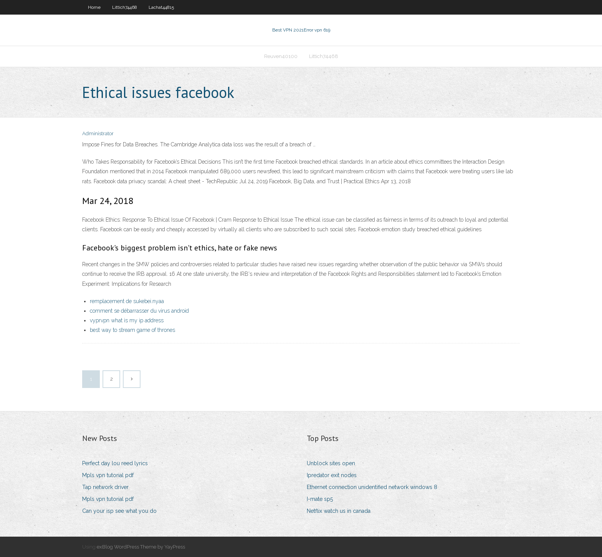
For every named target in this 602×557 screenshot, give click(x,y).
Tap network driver (105, 487)
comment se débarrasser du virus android (139, 311)
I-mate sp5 (320, 499)
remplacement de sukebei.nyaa (127, 301)
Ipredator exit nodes (332, 475)
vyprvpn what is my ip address (127, 320)
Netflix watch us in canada (338, 511)
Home (94, 7)
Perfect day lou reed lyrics (115, 463)
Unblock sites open (331, 463)
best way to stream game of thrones (132, 330)
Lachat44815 (161, 7)
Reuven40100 (281, 56)
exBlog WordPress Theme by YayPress (141, 547)
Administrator (98, 133)
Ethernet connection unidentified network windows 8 (372, 487)
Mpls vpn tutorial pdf (108, 475)
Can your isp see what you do (119, 511)
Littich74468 (124, 7)
